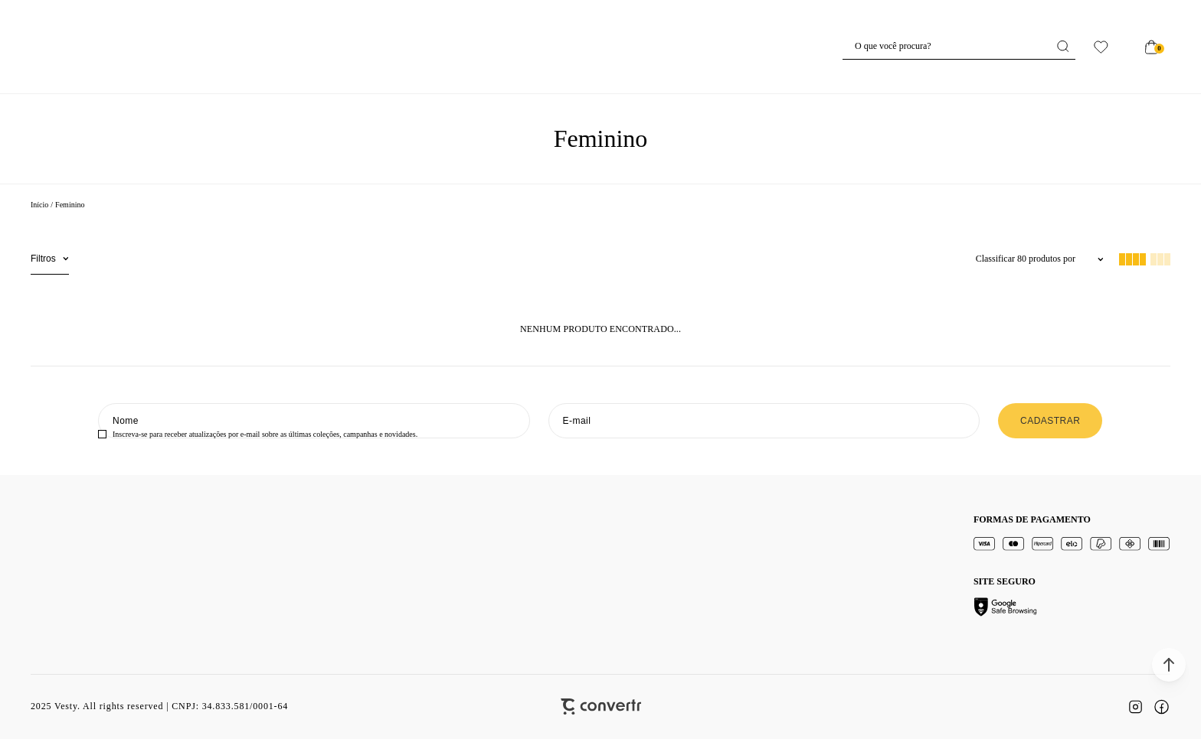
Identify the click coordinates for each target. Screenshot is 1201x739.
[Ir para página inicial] (39, 204)
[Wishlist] (1101, 47)
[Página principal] (600, 46)
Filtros (43, 258)
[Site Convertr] (601, 706)
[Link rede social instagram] (1135, 707)
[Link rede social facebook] (1161, 707)
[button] (1169, 665)
